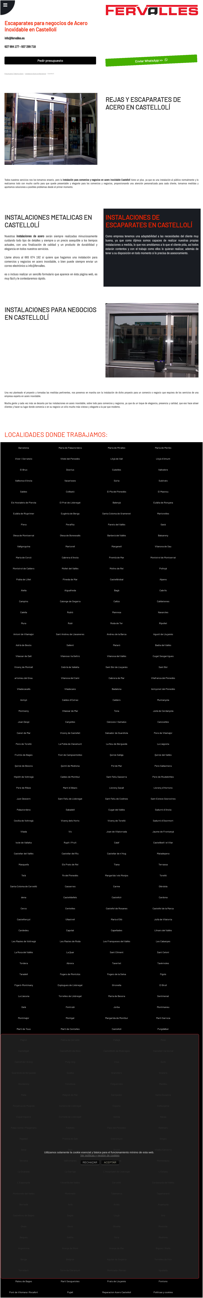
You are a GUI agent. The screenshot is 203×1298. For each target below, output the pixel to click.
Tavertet (116, 963)
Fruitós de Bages (24, 754)
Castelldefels (70, 897)
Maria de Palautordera (70, 447)
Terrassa (163, 864)
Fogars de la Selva (116, 974)
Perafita (70, 524)
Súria (116, 480)
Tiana (116, 864)
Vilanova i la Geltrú (70, 656)
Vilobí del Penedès (70, 458)
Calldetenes (163, 601)
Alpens (163, 579)
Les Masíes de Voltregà (24, 941)
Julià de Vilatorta (163, 919)
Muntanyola (163, 699)
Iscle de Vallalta (24, 842)
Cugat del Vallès (116, 809)
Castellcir (117, 897)
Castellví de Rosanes (116, 908)
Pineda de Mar (70, 579)
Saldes (23, 491)
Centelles (70, 908)
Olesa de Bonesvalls (70, 535)
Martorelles (163, 513)
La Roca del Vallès (23, 952)
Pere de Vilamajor (163, 732)
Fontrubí (70, 1007)
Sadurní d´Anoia (163, 809)
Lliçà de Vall (116, 458)
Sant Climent (116, 952)
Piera (23, 524)
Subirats (163, 480)
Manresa (116, 612)
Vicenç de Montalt (23, 667)
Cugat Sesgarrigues (163, 656)
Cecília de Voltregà (23, 820)
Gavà (163, 524)
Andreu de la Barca (116, 634)
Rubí (70, 623)
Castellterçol (23, 919)
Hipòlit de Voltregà (23, 776)
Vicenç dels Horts (70, 820)
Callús (117, 601)
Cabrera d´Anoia (70, 557)
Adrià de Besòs (23, 645)
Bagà (116, 590)
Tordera (24, 963)
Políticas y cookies (163, 1292)
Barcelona (23, 447)
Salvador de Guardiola (116, 732)
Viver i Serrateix (23, 458)
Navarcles (163, 612)
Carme (116, 886)
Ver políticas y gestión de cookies (99, 1155)
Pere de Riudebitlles (163, 776)
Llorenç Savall (116, 787)
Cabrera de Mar (117, 678)
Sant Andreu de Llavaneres (70, 634)
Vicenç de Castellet (70, 732)
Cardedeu (24, 930)
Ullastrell (70, 919)
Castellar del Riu (70, 853)
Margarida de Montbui (116, 1018)
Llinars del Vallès (163, 930)
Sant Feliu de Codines (116, 798)
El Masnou (163, 491)
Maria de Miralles (116, 447)
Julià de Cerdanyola (163, 710)
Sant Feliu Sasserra (116, 776)
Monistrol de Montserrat (163, 557)
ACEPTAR (110, 1162)
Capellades (116, 930)
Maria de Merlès (163, 447)
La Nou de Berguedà (116, 743)
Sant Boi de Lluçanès (117, 667)
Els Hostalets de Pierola (23, 502)
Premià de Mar (116, 557)
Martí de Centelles (70, 1028)
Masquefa (24, 864)
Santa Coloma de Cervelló (23, 886)
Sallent (70, 645)
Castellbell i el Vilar (163, 842)
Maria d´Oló (116, 919)
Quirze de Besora (24, 765)
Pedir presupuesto (50, 60)
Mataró (116, 645)
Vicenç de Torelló (117, 820)
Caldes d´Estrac (70, 699)
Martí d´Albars (70, 787)
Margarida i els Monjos (116, 875)
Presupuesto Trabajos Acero (14, 73)
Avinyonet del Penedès (163, 688)
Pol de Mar (116, 765)
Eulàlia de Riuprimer (23, 513)
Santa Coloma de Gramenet (116, 513)
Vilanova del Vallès (116, 656)
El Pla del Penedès (116, 491)
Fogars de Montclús (70, 974)
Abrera (70, 963)
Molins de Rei (117, 568)
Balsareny (163, 535)
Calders (117, 699)
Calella (23, 612)
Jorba (117, 1007)
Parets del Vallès (116, 524)
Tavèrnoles (163, 963)
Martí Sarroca (163, 1018)
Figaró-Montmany (23, 985)
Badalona (116, 688)
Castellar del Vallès (23, 853)
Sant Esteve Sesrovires (163, 798)
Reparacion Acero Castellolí (116, 1292)
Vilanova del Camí (70, 678)
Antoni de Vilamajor (23, 634)
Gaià (23, 1007)
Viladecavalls (23, 688)
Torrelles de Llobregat (70, 996)
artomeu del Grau (24, 678)
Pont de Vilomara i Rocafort (23, 1292)
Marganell (117, 546)
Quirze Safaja (116, 754)
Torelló (163, 875)
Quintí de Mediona (70, 765)
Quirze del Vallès (163, 754)
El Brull (163, 985)
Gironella (116, 985)
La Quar (70, 952)
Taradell (23, 974)
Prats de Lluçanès (116, 1281)
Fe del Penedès (70, 875)
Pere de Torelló (24, 743)
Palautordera (23, 809)
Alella (23, 590)
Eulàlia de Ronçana (163, 502)
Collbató (70, 491)
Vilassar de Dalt (24, 656)
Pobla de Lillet (23, 579)
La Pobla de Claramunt (70, 743)
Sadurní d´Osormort (163, 820)
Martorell (70, 546)
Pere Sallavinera (163, 765)
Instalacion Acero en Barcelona (35, 73)
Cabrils (163, 590)
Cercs (24, 908)
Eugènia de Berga (70, 513)
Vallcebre (163, 469)
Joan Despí (23, 721)
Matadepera (163, 853)
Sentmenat (163, 996)
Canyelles (70, 721)
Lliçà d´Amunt (163, 458)
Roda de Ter (116, 623)
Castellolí (116, 1028)
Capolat (70, 930)
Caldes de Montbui (70, 776)
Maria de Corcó (23, 557)
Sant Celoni (163, 952)
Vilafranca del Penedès (163, 678)
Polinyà (163, 568)
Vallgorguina (23, 546)
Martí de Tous (24, 1028)
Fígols (163, 974)
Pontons (163, 1281)
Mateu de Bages (23, 1281)
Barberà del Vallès (116, 535)
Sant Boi (163, 667)
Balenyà (117, 502)
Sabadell (70, 809)
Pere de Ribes (23, 787)
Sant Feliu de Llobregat (70, 798)
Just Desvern (24, 798)
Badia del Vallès (163, 645)
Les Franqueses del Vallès (116, 941)
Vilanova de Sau (163, 546)
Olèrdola (163, 886)
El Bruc (23, 469)
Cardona (163, 897)
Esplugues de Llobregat (70, 985)
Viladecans (70, 688)
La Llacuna (23, 996)
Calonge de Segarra (70, 601)
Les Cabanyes (163, 941)
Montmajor (23, 1018)
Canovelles (163, 721)
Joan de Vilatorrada (116, 831)
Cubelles (116, 469)
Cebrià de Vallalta (70, 667)
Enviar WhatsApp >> (151, 60)
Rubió (70, 612)
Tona (116, 710)
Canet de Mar (24, 732)
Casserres (70, 886)
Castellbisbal (116, 579)
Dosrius (70, 469)
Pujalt (70, 1292)
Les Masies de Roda (70, 941)
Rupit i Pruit (70, 842)
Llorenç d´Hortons (163, 787)
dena (23, 897)
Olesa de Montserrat (23, 535)
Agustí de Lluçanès (163, 634)
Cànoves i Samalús (116, 721)
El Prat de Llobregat (70, 502)
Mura (23, 623)
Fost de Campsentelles (70, 754)
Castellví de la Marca (163, 908)
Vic (70, 831)
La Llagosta (163, 743)
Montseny (24, 710)
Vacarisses (70, 480)
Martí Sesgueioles (70, 1281)
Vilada (24, 831)
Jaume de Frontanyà (163, 831)
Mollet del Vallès (70, 568)
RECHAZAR (90, 1162)
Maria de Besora (116, 996)
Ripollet (163, 623)
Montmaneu (163, 1007)
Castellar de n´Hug (116, 853)
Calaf (116, 842)
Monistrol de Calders (23, 568)
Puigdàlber (163, 1028)
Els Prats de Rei (70, 864)
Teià (23, 875)
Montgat (70, 1018)
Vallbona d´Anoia (23, 480)
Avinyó (23, 699)
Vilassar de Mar (70, 710)
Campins (23, 601)
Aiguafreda (70, 590)
